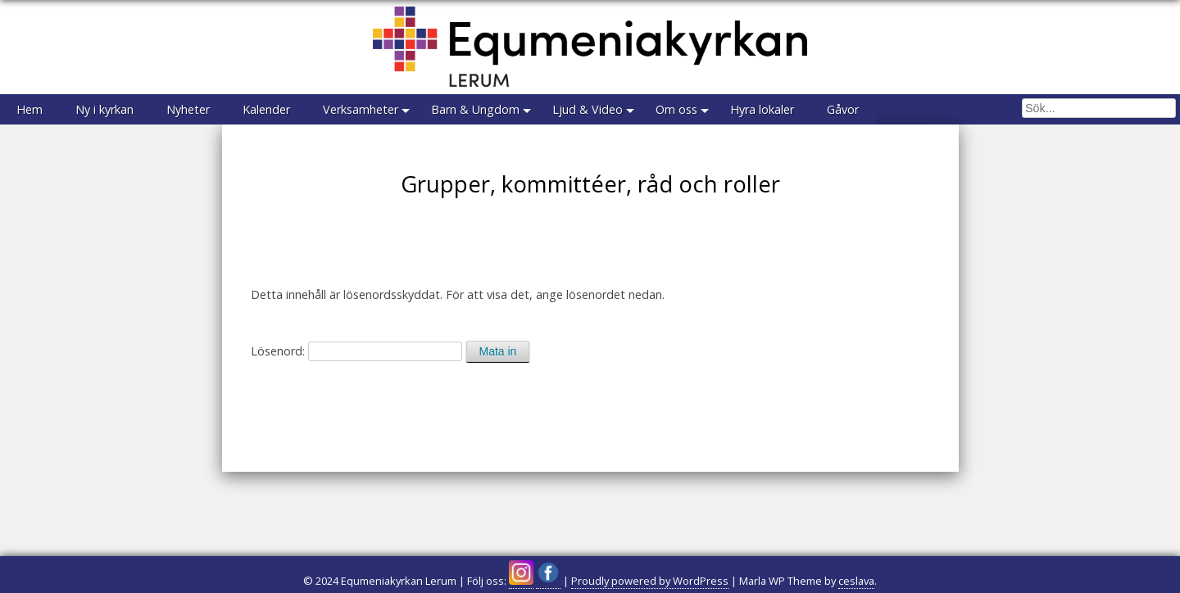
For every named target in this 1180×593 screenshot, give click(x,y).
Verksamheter (360, 109)
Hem (29, 109)
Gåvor (843, 109)
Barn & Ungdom (475, 109)
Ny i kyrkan (104, 109)
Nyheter (188, 109)
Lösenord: (356, 351)
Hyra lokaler (762, 109)
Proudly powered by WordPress (649, 580)
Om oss (676, 109)
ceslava (856, 580)
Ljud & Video (587, 109)
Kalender (266, 109)
